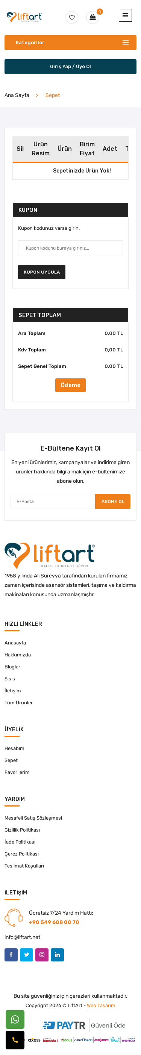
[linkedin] (57, 954)
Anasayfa (15, 643)
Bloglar (12, 667)
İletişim (13, 690)
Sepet (11, 760)
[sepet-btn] (92, 17)
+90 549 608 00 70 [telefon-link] (54, 922)
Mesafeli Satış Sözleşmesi (33, 818)
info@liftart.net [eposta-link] (22, 937)
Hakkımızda (18, 655)
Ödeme (70, 385)
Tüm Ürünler (19, 702)
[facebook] (11, 954)
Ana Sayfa (17, 95)
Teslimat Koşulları (24, 866)
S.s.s (10, 679)
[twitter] (26, 954)
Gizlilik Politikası (22, 830)
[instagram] (42, 954)
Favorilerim (17, 772)
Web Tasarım (101, 1005)
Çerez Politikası (22, 854)
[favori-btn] (72, 17)
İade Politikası (20, 842)
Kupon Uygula (42, 272)
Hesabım (14, 748)
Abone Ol (113, 501)
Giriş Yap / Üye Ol (70, 66)
